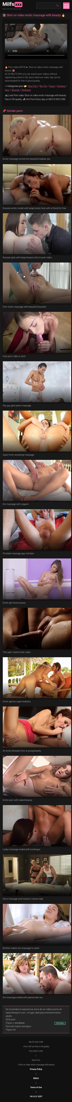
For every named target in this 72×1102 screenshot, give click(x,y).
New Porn (33, 86)
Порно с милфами (15, 1023)
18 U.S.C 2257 (36, 1096)
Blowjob (15, 90)
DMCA (36, 1078)
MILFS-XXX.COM (36, 1042)
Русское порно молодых (18, 1026)
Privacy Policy (36, 1069)
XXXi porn (10, 1019)
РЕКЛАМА (60, 1023)
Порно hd (10, 1029)
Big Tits (43, 86)
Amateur (61, 86)
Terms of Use (36, 1087)
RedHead (26, 90)
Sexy (7, 90)
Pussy (52, 86)
